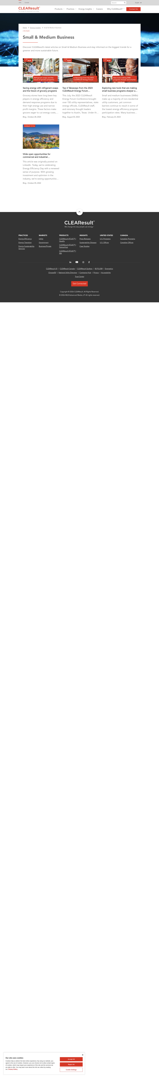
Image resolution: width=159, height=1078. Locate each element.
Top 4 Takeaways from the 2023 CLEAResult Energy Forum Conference (77, 89)
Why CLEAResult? (114, 10)
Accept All (71, 1059)
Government (43, 243)
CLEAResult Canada (67, 269)
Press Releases (85, 239)
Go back (26, 31)
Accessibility (106, 273)
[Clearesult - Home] (79, 224)
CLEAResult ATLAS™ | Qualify (67, 240)
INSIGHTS (83, 235)
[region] (44, 1063)
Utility (41, 239)
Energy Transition (25, 243)
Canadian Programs (127, 239)
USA (20, 2)
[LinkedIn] (70, 262)
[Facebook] (89, 262)
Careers (99, 9)
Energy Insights (85, 10)
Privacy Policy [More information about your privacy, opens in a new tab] (13, 1069)
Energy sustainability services (26, 248)
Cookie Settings (71, 1070)
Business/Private (45, 246)
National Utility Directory (68, 273)
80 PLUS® (99, 269)
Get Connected (79, 284)
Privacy (96, 273)
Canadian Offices (126, 243)
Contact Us (133, 9)
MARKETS (43, 235)
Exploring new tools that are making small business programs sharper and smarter (120, 89)
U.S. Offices (104, 243)
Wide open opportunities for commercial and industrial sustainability (36, 155)
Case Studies (84, 246)
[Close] (82, 1055)
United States (106, 235)
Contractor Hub (85, 273)
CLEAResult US (51, 269)
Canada (27, 2)
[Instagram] (83, 262)
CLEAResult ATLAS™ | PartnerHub (67, 246)
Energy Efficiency (25, 239)
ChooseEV (52, 273)
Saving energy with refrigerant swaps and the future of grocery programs (40, 89)
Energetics (109, 269)
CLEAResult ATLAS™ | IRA (67, 252)
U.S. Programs (105, 239)
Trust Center (79, 277)
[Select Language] (134, 2)
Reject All (71, 1064)
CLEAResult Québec (85, 269)
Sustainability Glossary (88, 243)
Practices (70, 10)
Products (58, 10)
